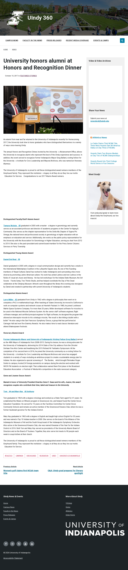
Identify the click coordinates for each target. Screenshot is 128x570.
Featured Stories (28, 76)
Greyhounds (31, 456)
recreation (44, 456)
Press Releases (9, 515)
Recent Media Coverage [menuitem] (77, 40)
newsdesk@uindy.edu (99, 121)
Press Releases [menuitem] (54, 40)
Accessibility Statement (13, 558)
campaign (19, 456)
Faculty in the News (10, 511)
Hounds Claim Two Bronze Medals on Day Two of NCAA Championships (105, 154)
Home (5, 49)
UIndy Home (70, 515)
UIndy (54, 456)
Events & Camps (9, 519)
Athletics (8, 456)
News (14, 49)
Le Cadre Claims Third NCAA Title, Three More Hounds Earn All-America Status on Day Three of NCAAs (105, 145)
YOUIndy (69, 503)
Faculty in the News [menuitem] (32, 40)
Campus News (8, 507)
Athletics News (100, 137)
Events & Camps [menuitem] (101, 40)
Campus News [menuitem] (11, 40)
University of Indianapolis (70, 456)
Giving (68, 507)
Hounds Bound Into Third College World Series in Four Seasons (103, 162)
